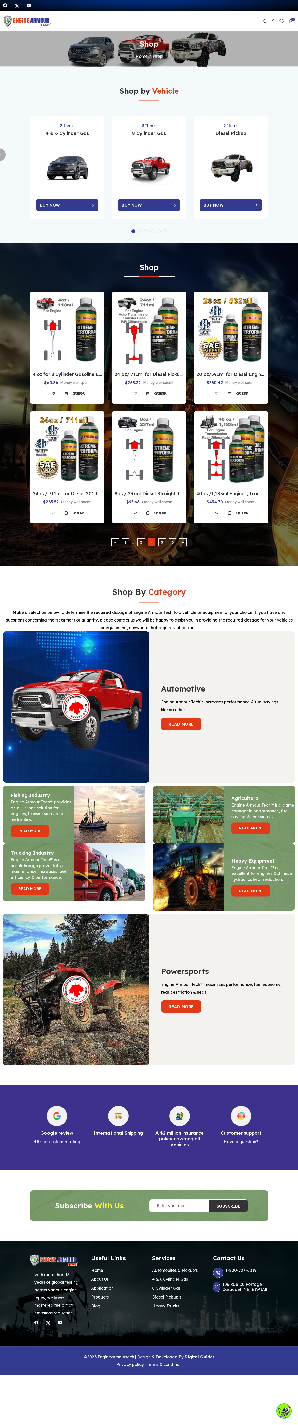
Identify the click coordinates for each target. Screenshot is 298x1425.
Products (100, 1293)
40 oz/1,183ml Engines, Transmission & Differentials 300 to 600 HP (230, 490)
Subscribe (228, 1202)
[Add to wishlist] (53, 390)
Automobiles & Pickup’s (175, 1266)
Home (142, 56)
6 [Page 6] (172, 539)
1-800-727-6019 (234, 1269)
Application (102, 1284)
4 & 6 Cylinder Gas (170, 1275)
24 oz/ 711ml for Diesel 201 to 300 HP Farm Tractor (67, 490)
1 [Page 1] (125, 539)
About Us (100, 1275)
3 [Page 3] (141, 539)
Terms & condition (164, 1360)
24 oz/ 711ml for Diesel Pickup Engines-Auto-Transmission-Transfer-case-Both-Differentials (149, 371)
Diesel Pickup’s (166, 1293)
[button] (133, 228)
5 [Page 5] (162, 539)
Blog (95, 1302)
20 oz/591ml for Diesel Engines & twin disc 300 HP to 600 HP (230, 371)
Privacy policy (130, 1360)
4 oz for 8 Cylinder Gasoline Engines (67, 371)
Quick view (79, 390)
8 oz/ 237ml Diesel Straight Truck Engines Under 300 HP (149, 490)
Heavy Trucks (165, 1302)
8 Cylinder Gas (166, 1284)
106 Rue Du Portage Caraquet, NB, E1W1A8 (240, 1283)
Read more (181, 720)
